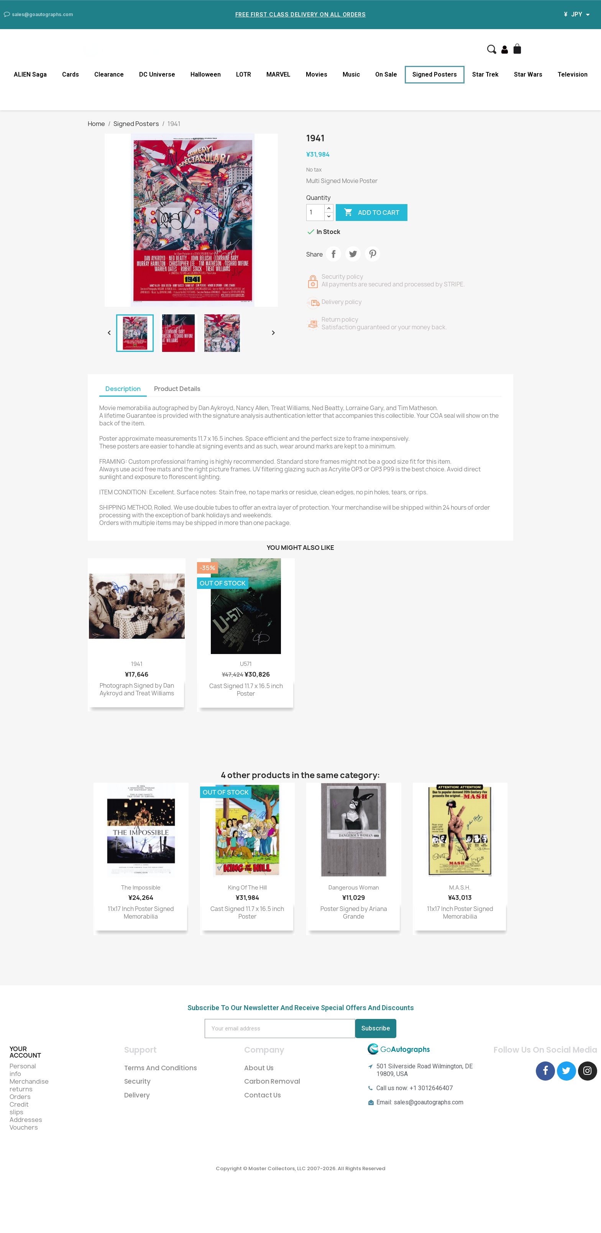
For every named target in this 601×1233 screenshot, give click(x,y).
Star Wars (528, 74)
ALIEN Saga (30, 74)
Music (351, 74)
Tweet (353, 254)
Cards (70, 74)
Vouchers (24, 1127)
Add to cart (371, 212)
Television (573, 74)
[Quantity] (315, 212)
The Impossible (141, 887)
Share (333, 254)
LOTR (243, 74)
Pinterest (372, 254)
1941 (137, 663)
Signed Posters (434, 74)
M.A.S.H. (460, 887)
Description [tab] (123, 388)
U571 (246, 663)
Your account (25, 1052)
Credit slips (19, 1108)
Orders (20, 1096)
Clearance (109, 74)
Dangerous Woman (353, 887)
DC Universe (157, 74)
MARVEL (278, 74)
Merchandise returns (29, 1085)
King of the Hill (247, 887)
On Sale (386, 74)
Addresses (26, 1119)
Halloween (205, 74)
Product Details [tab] (177, 388)
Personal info (23, 1070)
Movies (316, 74)
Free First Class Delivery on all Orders (300, 14)
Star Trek (485, 74)
